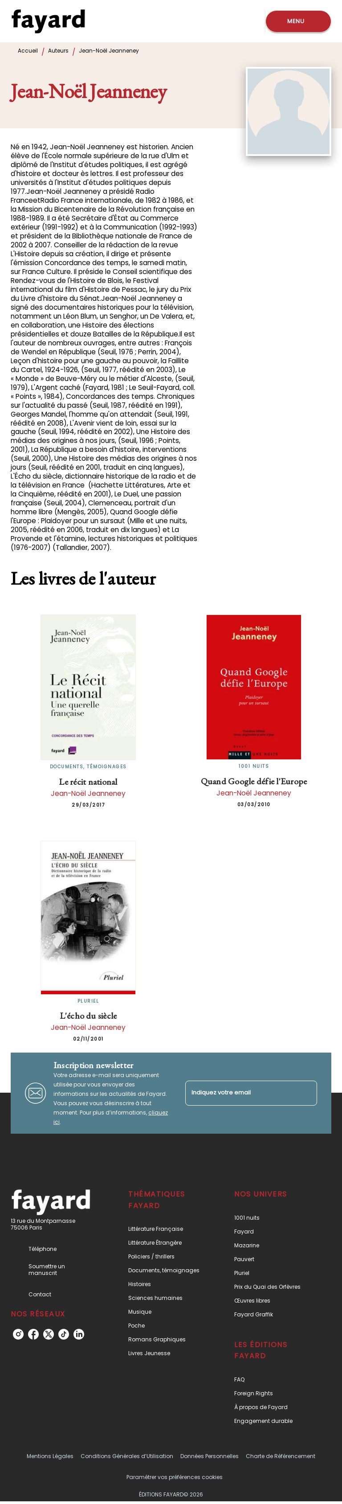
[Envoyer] (306, 1093)
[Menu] (298, 21)
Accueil (28, 50)
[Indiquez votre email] (240, 1093)
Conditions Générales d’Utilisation (127, 1456)
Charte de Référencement (280, 1456)
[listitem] (18, 1334)
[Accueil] (48, 21)
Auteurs (58, 50)
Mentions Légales (50, 1456)
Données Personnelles (209, 1456)
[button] (166, 1229)
